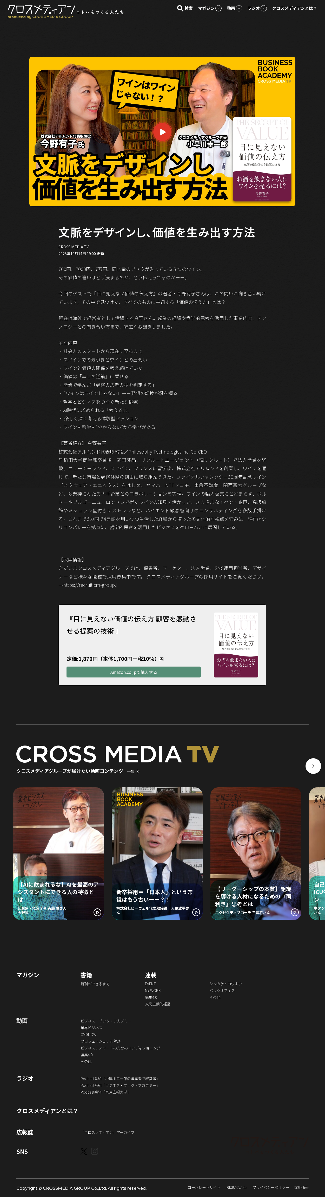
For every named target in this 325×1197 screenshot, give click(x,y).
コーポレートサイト (204, 1188)
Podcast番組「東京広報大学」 (106, 1092)
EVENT (150, 984)
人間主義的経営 (157, 1004)
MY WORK (153, 991)
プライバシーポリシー (271, 1188)
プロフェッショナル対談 (101, 1041)
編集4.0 (151, 997)
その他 (214, 997)
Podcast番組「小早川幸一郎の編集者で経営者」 (120, 1079)
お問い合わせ (236, 1188)
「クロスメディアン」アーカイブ (107, 1132)
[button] (313, 766)
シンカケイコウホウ (225, 984)
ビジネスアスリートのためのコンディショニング (120, 1048)
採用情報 (301, 1188)
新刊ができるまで (95, 984)
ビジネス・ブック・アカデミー (106, 1021)
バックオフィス (222, 991)
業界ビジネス (91, 1028)
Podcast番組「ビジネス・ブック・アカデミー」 (120, 1085)
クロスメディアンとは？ (47, 1111)
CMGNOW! (89, 1035)
